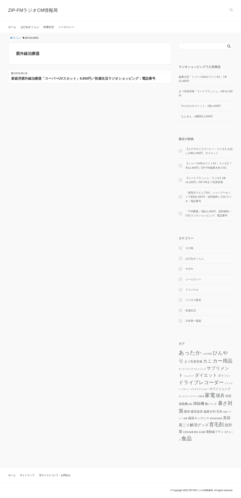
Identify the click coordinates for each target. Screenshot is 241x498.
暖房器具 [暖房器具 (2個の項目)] (197, 411)
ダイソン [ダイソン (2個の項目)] (224, 375)
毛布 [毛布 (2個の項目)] (219, 411)
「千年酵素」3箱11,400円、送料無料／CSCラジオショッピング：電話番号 (208, 213)
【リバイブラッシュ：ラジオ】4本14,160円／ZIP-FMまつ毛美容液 (205, 180)
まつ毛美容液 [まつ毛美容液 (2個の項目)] (193, 361)
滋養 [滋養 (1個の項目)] (185, 418)
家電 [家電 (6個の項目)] (210, 395)
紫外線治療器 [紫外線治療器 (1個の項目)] (216, 418)
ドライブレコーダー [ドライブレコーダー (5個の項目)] (201, 382)
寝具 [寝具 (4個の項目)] (220, 395)
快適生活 (48, 26)
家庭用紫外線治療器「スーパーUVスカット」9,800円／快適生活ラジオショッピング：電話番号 (83, 78)
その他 (189, 248)
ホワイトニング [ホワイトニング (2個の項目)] (220, 388)
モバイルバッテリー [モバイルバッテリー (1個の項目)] (188, 396)
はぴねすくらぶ (30, 26)
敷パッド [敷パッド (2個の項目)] (211, 403)
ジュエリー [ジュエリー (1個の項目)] (189, 376)
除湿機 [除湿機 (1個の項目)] (202, 432)
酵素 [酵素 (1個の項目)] (196, 432)
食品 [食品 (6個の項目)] (186, 438)
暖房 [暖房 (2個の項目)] (187, 411)
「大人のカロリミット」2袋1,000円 (200, 105)
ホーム (12, 26)
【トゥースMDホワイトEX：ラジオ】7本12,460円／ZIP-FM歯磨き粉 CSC (208, 165)
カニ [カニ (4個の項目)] (207, 361)
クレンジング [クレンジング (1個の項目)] (200, 369)
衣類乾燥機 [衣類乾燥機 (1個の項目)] (188, 432)
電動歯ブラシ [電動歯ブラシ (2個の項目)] (215, 431)
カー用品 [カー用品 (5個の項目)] (222, 360)
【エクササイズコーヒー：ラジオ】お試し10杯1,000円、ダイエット (209, 151)
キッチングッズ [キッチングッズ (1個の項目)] (186, 369)
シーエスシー (66, 26)
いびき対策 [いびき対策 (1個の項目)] (207, 354)
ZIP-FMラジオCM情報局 (33, 10)
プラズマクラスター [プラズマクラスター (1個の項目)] (199, 389)
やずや (189, 268)
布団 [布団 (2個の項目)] (228, 396)
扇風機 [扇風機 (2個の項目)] (183, 403)
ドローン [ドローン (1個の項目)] (185, 389)
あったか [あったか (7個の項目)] (190, 352)
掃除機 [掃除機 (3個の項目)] (198, 404)
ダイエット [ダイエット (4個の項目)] (206, 375)
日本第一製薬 (193, 320)
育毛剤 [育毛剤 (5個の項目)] (216, 424)
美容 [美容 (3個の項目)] (227, 418)
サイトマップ (27, 475)
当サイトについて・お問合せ (55, 475)
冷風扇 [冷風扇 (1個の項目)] (201, 396)
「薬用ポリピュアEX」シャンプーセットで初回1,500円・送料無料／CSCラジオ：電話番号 (208, 197)
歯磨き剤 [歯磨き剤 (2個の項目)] (210, 411)
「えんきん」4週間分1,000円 (196, 116)
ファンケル (191, 289)
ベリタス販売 (193, 299)
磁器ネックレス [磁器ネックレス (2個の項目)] (198, 418)
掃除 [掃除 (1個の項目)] (190, 404)
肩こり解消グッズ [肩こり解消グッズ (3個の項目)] (194, 425)
